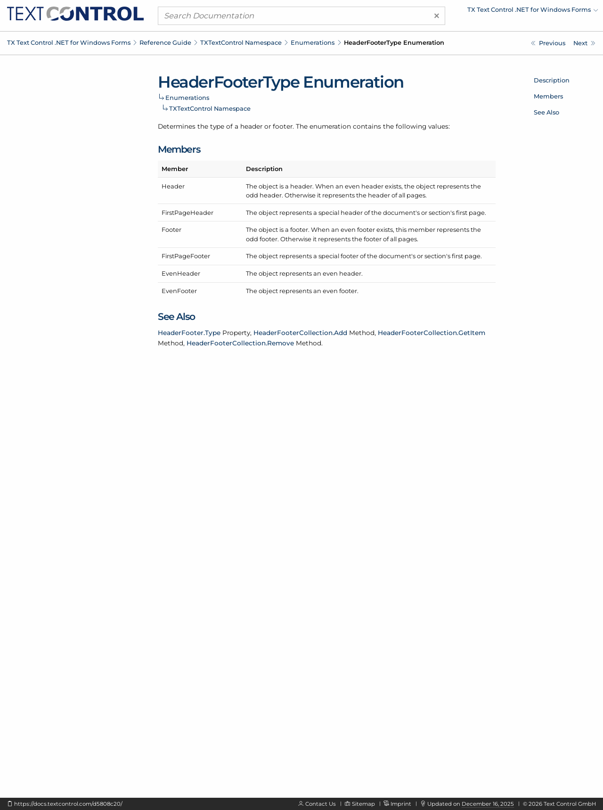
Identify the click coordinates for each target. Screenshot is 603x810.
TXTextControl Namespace (241, 42)
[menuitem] (516, 12)
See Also (546, 112)
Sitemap (363, 804)
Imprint (401, 804)
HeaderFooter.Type (189, 332)
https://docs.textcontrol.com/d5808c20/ (68, 804)
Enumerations (312, 42)
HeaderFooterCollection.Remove (240, 343)
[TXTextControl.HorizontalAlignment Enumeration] (584, 43)
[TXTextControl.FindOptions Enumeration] (548, 43)
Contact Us (320, 804)
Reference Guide (165, 42)
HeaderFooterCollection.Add (300, 332)
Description (552, 80)
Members (548, 96)
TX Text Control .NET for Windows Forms (68, 42)
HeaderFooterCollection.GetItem (431, 332)
